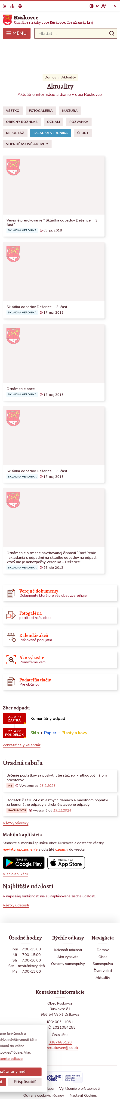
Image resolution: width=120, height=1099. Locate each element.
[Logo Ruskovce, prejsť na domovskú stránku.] (60, 20)
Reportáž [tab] (15, 104)
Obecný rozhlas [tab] (21, 93)
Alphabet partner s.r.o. (81, 1074)
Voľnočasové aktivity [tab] (27, 115)
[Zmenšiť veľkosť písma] (97, 6)
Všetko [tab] (12, 82)
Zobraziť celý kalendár (21, 716)
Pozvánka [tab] (78, 93)
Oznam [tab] (53, 93)
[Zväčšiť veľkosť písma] (103, 6)
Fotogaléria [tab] (41, 82)
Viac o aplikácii (15, 845)
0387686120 (60, 1014)
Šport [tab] (83, 104)
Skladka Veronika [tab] (51, 104)
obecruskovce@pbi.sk (60, 1019)
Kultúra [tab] (70, 82)
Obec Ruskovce (73, 1080)
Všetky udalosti (16, 877)
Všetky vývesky (15, 795)
